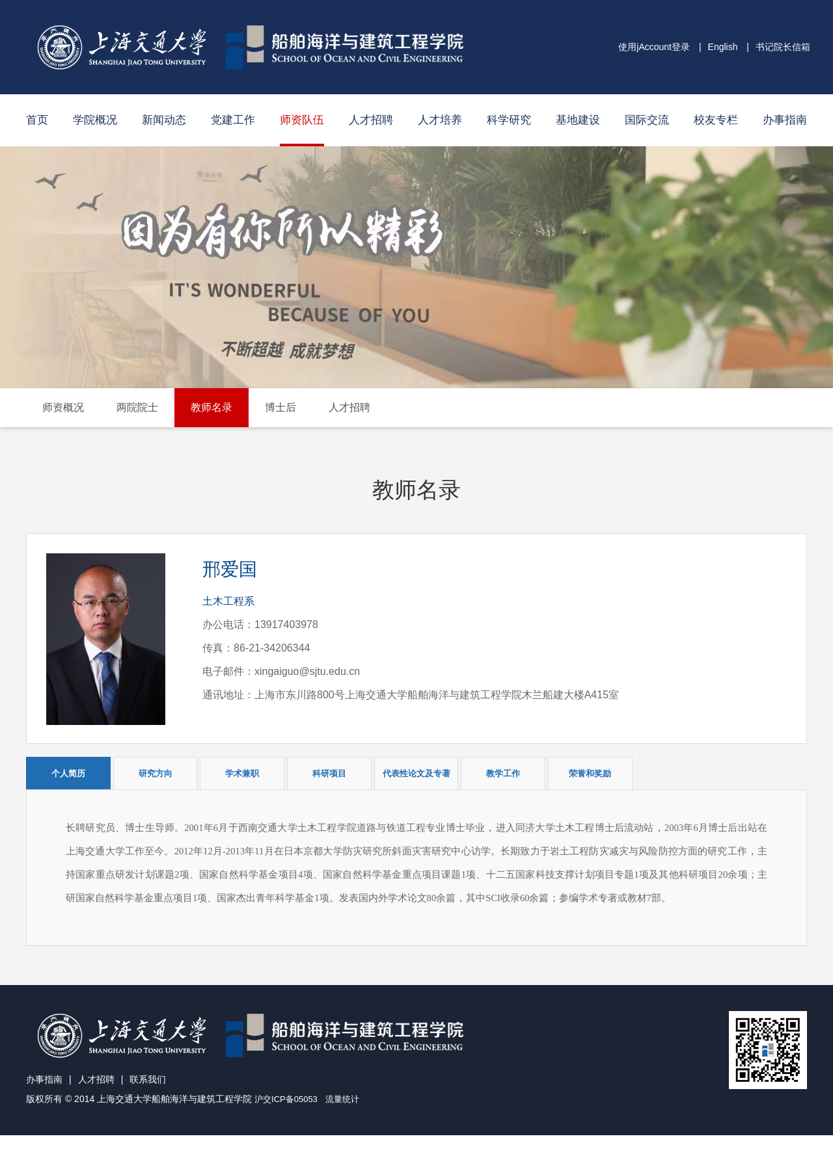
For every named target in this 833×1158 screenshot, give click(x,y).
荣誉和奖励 (590, 773)
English (723, 47)
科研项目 (329, 773)
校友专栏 (716, 120)
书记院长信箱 (783, 47)
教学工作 (503, 773)
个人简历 (68, 773)
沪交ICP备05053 (288, 1122)
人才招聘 (371, 120)
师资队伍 (302, 120)
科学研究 (509, 120)
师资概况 (63, 407)
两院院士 (137, 407)
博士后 (280, 407)
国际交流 (647, 120)
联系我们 (148, 1103)
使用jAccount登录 (654, 47)
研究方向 (155, 773)
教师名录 (211, 407)
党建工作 (233, 120)
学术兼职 (242, 773)
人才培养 (440, 120)
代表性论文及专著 (416, 773)
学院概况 (95, 120)
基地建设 (578, 120)
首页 (37, 120)
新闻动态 (164, 120)
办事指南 (785, 120)
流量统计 (348, 1122)
